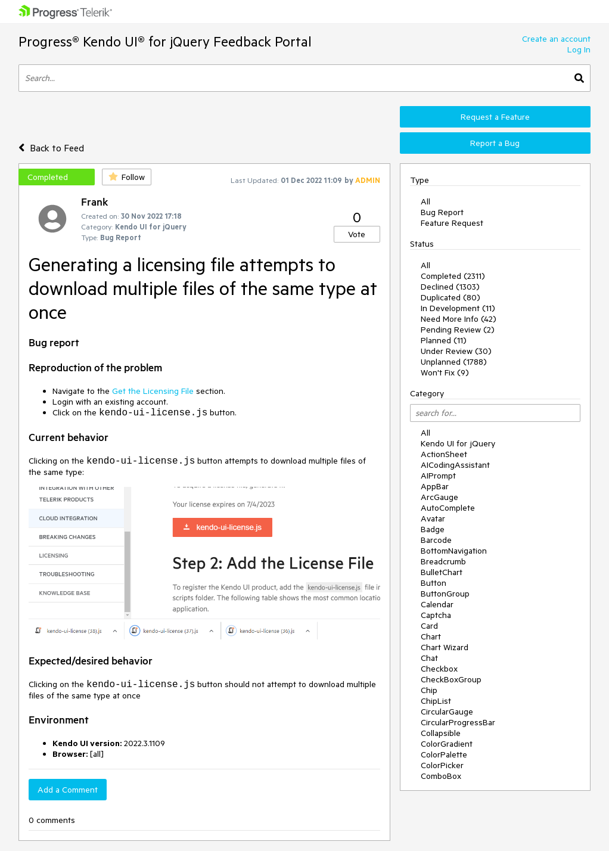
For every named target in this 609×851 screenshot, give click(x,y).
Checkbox (439, 668)
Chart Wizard (444, 647)
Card (429, 625)
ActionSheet (444, 454)
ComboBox (441, 776)
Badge (433, 529)
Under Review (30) (456, 351)
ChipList (436, 700)
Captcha (436, 615)
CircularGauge (447, 711)
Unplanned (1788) (454, 361)
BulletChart (441, 572)
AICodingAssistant (455, 464)
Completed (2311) (453, 276)
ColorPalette (444, 754)
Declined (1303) (450, 286)
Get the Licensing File (153, 391)
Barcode (436, 540)
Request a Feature (495, 116)
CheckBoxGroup (451, 679)
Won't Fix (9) (445, 372)
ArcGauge (439, 497)
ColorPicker (442, 765)
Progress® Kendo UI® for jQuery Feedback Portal (165, 41)
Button (433, 582)
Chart (431, 636)
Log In (579, 49)
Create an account (556, 38)
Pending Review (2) (458, 329)
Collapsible (441, 733)
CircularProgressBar (458, 722)
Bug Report (442, 212)
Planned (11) (444, 340)
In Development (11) (458, 308)
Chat (429, 658)
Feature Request (452, 223)
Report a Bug (495, 143)
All (425, 201)
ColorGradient (447, 743)
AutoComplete (448, 507)
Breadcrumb (443, 561)
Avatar (433, 518)
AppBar (435, 486)
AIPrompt (438, 475)
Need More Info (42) (458, 318)
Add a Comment (68, 789)
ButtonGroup (445, 593)
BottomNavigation (454, 550)
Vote (356, 234)
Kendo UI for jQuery (458, 443)
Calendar (437, 604)
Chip (429, 690)
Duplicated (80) (450, 297)
